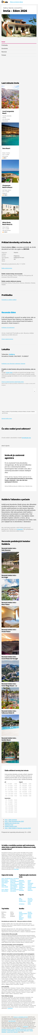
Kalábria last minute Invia (12, 823)
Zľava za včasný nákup (16, 2)
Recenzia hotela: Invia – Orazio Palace (9, 630)
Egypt (29, 881)
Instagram (20, 529)
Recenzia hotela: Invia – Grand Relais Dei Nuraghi (10, 658)
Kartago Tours (22, 901)
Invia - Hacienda (4, 884)
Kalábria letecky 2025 (11, 826)
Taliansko (30, 884)
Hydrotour (30, 899)
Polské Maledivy (11, 1030)
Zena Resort (6, 148)
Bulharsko (21, 880)
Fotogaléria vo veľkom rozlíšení (9, 299)
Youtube (18, 1028)
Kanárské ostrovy (30, 914)
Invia (20, 898)
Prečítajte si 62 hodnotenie (8, 327)
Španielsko (21, 884)
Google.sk (25, 1026)
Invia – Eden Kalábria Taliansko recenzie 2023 (18, 828)
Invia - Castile (5, 886)
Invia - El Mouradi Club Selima (14, 890)
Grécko (20, 883)
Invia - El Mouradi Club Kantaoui (14, 884)
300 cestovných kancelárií (15, 478)
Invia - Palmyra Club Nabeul (5, 882)
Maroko (29, 912)
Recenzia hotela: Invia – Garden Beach (9, 739)
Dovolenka (5, 48)
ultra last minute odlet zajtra (22, 1030)
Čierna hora (22, 881)
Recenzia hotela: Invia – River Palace (9, 603)
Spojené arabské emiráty (32, 888)
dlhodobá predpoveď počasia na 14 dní (19, 505)
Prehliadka (5, 45)
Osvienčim (10, 1008)
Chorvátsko (30, 883)
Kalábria (12, 354)
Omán (20, 912)
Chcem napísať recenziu (7, 339)
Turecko (30, 886)
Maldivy (21, 919)
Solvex (29, 904)
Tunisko (21, 886)
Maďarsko (30, 890)
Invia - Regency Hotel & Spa (13, 887)
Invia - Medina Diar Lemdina (5, 890)
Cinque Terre (10, 1032)
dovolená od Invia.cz (6, 1029)
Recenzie (4, 52)
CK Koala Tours (30, 901)
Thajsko (29, 917)
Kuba (20, 916)
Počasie (4, 55)
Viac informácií (12, 1021)
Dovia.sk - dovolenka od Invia (21, 1017)
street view (9, 372)
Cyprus (29, 880)
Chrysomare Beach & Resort (7, 186)
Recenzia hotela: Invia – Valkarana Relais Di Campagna (9, 713)
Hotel (3, 42)
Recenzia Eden (9, 312)
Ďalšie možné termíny (7, 268)
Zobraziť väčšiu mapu (7, 418)
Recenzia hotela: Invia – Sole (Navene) (9, 549)
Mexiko (29, 916)
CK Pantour (21, 904)
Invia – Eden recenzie (11, 820)
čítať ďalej (16, 869)
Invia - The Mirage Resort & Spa (6, 879)
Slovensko (21, 890)
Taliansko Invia (28, 486)
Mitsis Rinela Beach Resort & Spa (7, 224)
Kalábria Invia (21, 486)
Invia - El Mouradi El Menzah (14, 882)
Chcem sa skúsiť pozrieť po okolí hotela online (13, 381)
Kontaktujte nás (26, 438)
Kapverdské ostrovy (22, 888)
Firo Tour (30, 898)
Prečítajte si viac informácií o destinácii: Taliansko (13, 363)
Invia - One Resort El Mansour (14, 879)
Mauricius (21, 917)
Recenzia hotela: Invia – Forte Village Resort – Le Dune (9, 686)
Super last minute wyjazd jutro (19, 1029)
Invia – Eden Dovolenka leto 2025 (14, 821)
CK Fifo (20, 899)
